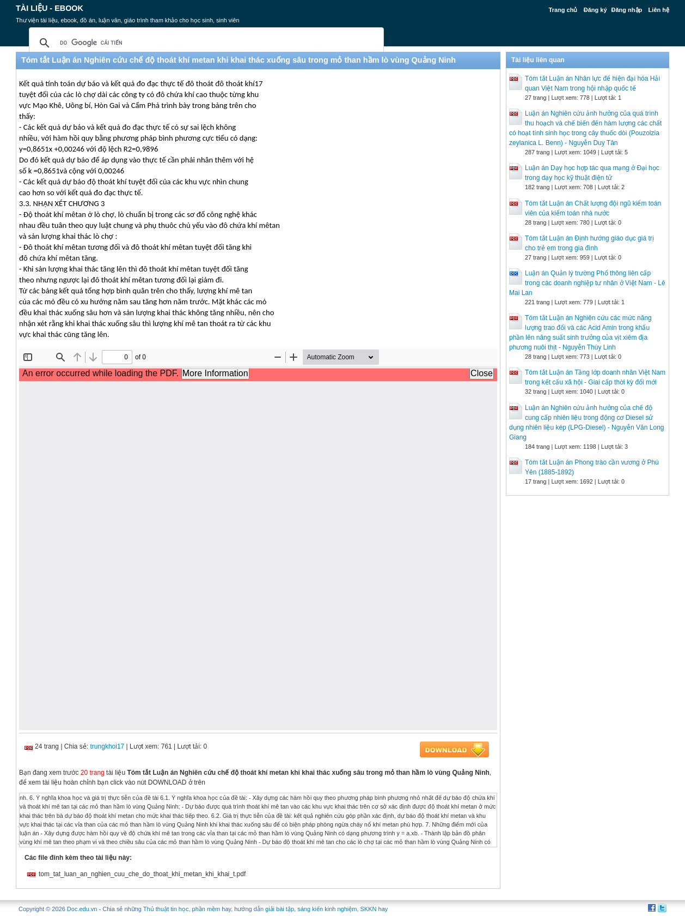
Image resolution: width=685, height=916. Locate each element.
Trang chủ (563, 10)
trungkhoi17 (107, 746)
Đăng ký (595, 10)
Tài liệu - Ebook (49, 8)
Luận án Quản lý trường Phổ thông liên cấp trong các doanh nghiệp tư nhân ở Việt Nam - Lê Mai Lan (587, 283)
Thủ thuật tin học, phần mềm (181, 909)
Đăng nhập (627, 10)
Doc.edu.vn (82, 909)
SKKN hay (374, 909)
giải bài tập (279, 909)
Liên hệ (659, 10)
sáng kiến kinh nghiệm (327, 909)
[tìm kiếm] (205, 43)
